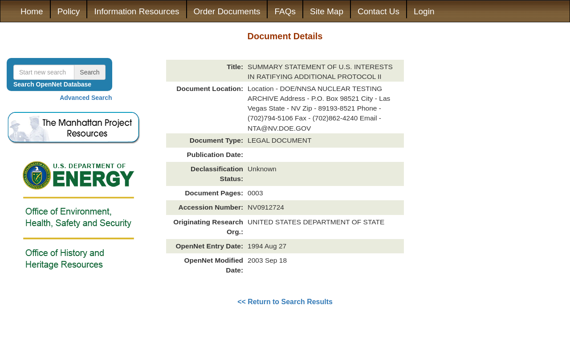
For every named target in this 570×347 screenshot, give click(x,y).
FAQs (285, 11)
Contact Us (378, 11)
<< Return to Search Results (285, 302)
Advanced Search (86, 97)
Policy (68, 11)
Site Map (326, 11)
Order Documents (227, 11)
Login (424, 11)
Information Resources (136, 11)
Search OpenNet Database (52, 84)
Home (31, 11)
